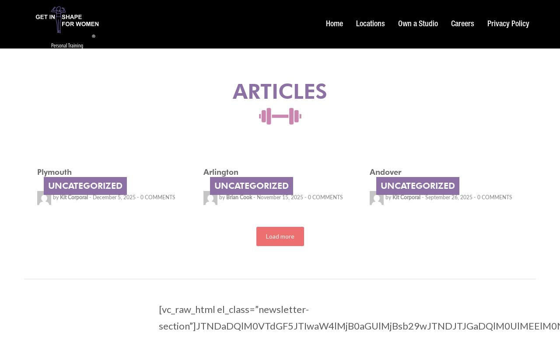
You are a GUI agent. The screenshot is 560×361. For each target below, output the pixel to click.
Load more (280, 236)
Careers (462, 24)
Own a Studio (418, 24)
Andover (385, 172)
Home (334, 24)
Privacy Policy (508, 24)
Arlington (220, 172)
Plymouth (54, 172)
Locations (370, 24)
